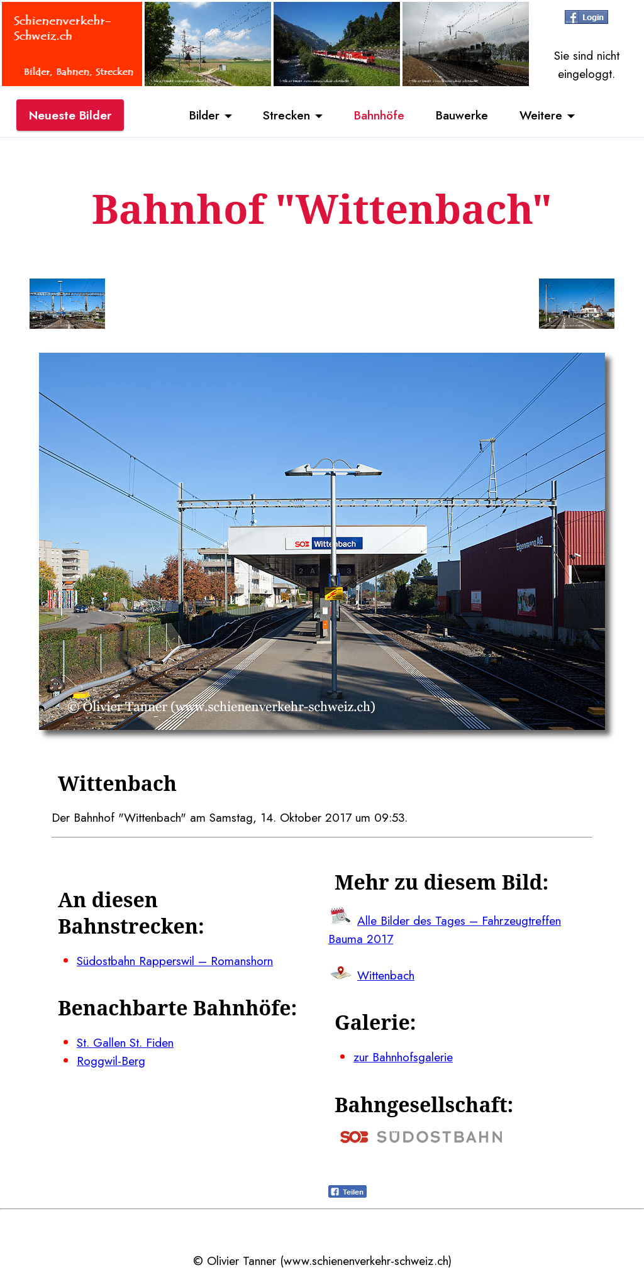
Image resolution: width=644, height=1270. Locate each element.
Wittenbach (385, 975)
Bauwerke (462, 115)
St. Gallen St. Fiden (125, 1042)
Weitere (540, 115)
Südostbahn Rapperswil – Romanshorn (175, 960)
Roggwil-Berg (111, 1060)
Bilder (204, 115)
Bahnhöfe (379, 115)
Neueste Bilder (70, 115)
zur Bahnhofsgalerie (403, 1057)
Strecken (286, 115)
